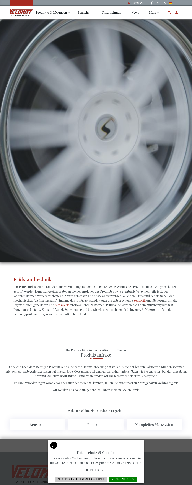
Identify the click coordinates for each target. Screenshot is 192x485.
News (135, 12)
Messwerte (62, 305)
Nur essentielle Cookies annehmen (81, 479)
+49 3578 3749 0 (138, 2)
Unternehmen (111, 12)
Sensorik (139, 300)
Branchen (84, 12)
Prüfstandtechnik (32, 279)
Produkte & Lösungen (52, 12)
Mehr (153, 12)
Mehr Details (96, 470)
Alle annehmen (123, 479)
